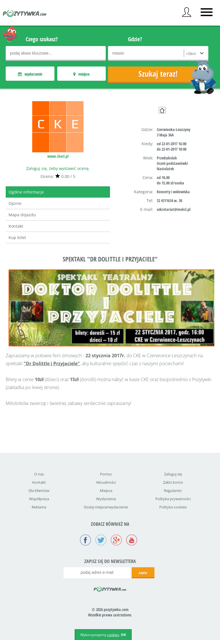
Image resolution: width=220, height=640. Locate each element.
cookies (113, 634)
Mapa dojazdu (22, 214)
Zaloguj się (173, 474)
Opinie (15, 203)
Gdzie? (135, 39)
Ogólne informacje (26, 192)
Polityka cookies (173, 507)
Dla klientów (38, 490)
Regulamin (173, 490)
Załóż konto (173, 482)
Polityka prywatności (173, 498)
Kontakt (16, 226)
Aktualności (106, 482)
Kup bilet (17, 237)
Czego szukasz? (42, 39)
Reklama (39, 507)
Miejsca (106, 490)
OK (123, 634)
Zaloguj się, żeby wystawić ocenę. (58, 168)
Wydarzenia (106, 498)
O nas (39, 474)
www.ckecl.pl (57, 156)
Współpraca (39, 498)
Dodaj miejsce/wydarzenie (106, 507)
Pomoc (106, 474)
